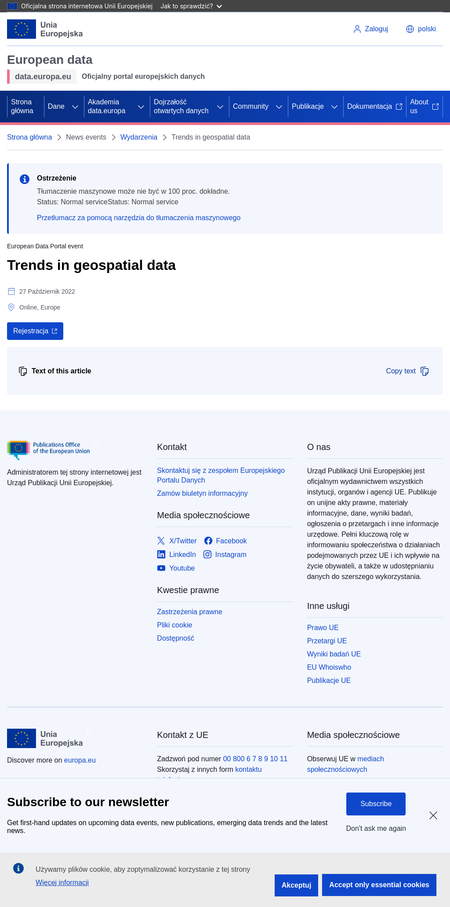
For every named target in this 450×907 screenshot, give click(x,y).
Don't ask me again (376, 828)
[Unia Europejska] (45, 29)
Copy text (408, 371)
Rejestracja (30, 331)
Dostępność (175, 638)
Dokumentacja (375, 106)
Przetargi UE (327, 641)
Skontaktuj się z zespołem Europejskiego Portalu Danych (221, 475)
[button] (421, 29)
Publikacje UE (329, 680)
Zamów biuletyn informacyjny (202, 493)
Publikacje (308, 106)
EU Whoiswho (329, 667)
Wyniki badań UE (334, 654)
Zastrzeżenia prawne (189, 612)
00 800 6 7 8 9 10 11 (255, 759)
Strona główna (22, 106)
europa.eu (80, 760)
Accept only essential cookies (379, 885)
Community (251, 106)
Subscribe (376, 803)
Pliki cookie (174, 625)
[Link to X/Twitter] (176, 541)
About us (424, 106)
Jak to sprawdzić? (190, 6)
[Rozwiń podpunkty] (75, 106)
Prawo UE (323, 627)
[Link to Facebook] (225, 541)
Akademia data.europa (106, 106)
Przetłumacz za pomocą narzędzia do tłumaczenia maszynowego (138, 217)
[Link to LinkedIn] (176, 554)
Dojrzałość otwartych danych (181, 106)
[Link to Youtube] (176, 568)
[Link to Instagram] (225, 554)
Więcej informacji (62, 882)
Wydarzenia (138, 137)
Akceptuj (297, 885)
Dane (56, 106)
